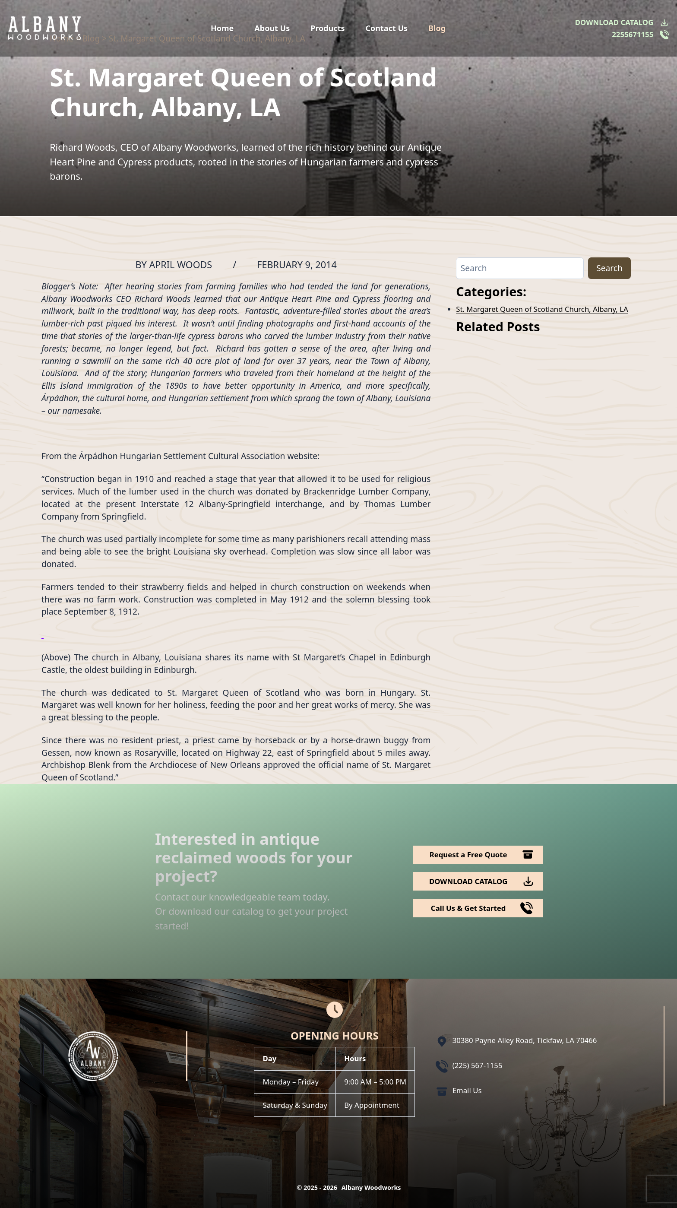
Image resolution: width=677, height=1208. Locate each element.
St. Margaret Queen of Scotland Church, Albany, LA (542, 309)
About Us (272, 28)
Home (222, 28)
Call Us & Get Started (468, 908)
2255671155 (632, 34)
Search (609, 268)
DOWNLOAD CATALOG (614, 22)
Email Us (467, 1090)
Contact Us (387, 28)
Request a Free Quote (468, 854)
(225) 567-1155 (477, 1065)
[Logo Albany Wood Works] (44, 28)
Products (327, 28)
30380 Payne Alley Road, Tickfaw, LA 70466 (524, 1040)
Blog (437, 28)
